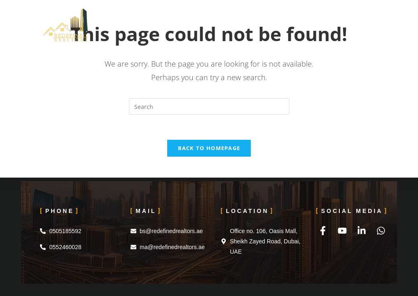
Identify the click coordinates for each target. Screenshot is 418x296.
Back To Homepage (209, 148)
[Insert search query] (209, 106)
